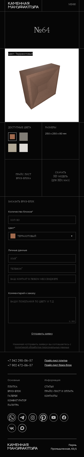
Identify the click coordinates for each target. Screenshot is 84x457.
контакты (50, 395)
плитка (12, 386)
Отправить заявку (42, 333)
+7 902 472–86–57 (20, 365)
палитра (13, 404)
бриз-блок (14, 390)
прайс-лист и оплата (59, 390)
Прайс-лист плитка (55, 360)
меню (72, 4)
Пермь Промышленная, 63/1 (64, 446)
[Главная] (23, 5)
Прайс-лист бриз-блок (58, 364)
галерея (12, 395)
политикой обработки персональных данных (42, 347)
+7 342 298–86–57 (20, 360)
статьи (49, 386)
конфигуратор (17, 400)
